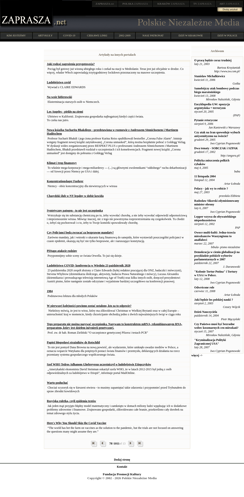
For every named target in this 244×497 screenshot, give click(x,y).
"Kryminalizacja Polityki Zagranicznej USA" (210, 341)
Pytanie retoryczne (206, 120)
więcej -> (197, 355)
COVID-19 (69, 35)
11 (118, 443)
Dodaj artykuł (230, 9)
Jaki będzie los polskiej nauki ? (213, 299)
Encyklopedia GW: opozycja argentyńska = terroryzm (212, 106)
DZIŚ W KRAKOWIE (191, 35)
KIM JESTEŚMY (16, 35)
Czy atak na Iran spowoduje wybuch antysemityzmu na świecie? (217, 134)
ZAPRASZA (135, 3)
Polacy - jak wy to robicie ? (211, 188)
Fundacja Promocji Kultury (122, 474)
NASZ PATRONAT (153, 35)
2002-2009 (125, 35)
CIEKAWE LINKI (97, 35)
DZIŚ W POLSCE (227, 35)
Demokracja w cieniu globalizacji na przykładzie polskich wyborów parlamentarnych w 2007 (217, 255)
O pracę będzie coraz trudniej (213, 60)
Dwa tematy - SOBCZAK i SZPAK (216, 148)
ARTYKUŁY (45, 35)
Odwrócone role (204, 287)
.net (105, 3)
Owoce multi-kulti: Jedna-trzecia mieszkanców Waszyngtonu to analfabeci (214, 236)
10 (115, 443)
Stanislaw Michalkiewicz (209, 76)
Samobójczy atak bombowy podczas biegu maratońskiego (216, 90)
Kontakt (122, 466)
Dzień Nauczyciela (205, 312)
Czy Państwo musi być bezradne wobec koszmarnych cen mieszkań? (216, 325)
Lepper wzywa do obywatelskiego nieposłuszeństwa (215, 218)
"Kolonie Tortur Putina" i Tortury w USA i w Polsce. (215, 273)
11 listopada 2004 (205, 176)
